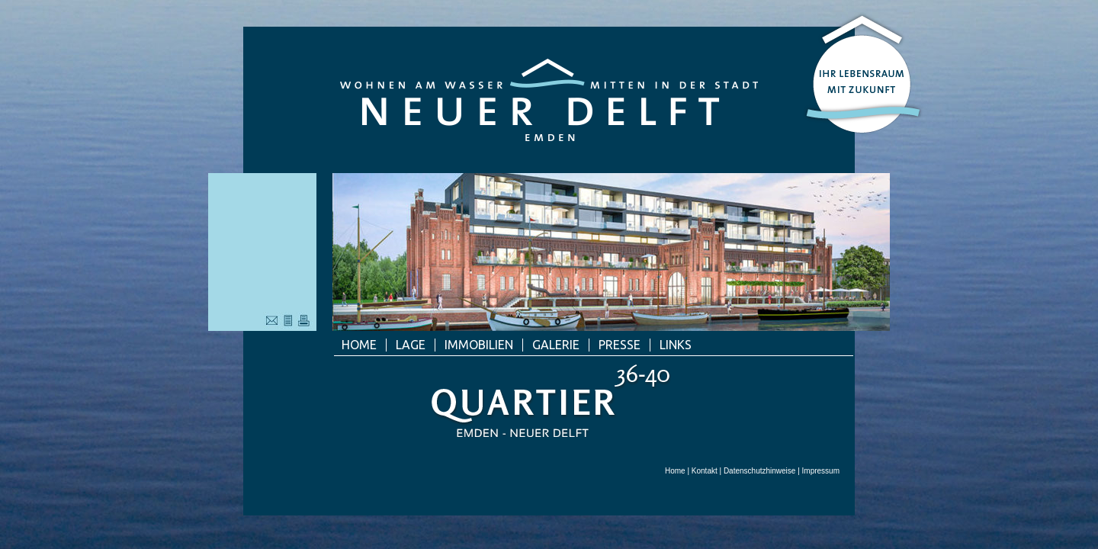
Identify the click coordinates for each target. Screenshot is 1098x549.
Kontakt (705, 471)
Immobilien (479, 345)
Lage (410, 345)
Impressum (821, 471)
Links (676, 345)
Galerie (556, 345)
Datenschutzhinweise (760, 471)
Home (359, 345)
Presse (619, 345)
